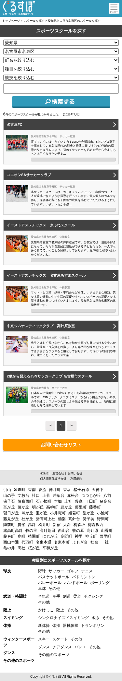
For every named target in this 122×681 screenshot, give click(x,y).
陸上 (60, 610)
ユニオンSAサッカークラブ (29, 175)
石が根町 (43, 501)
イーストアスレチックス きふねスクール (41, 225)
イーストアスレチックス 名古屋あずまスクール (46, 275)
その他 (54, 588)
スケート (60, 639)
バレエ (80, 647)
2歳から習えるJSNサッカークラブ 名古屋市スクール (49, 376)
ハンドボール (76, 582)
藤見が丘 (11, 519)
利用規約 (76, 478)
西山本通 (11, 542)
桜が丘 (34, 548)
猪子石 (9, 501)
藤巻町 (9, 536)
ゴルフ (72, 571)
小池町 (103, 513)
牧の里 (31, 530)
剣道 (67, 596)
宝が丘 (41, 513)
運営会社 (58, 473)
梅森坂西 (95, 524)
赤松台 (73, 495)
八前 (107, 495)
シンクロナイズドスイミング (63, 617)
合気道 (44, 596)
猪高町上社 (45, 519)
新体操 (44, 625)
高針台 (74, 519)
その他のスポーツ (53, 654)
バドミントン (83, 577)
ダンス (44, 647)
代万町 (27, 542)
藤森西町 (25, 501)
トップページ (11, 20)
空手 (56, 596)
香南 (32, 489)
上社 (68, 501)
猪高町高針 (13, 530)
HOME (44, 473)
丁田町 (91, 501)
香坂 (67, 489)
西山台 (64, 530)
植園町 (34, 536)
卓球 (42, 588)
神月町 (55, 489)
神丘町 (91, 536)
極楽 (62, 519)
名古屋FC (14, 124)
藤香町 (95, 507)
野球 (42, 571)
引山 (7, 489)
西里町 (105, 536)
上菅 (46, 495)
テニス (87, 571)
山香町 (107, 530)
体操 (56, 625)
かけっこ (46, 610)
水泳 (95, 617)
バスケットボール (53, 577)
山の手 (9, 495)
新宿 (57, 524)
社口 (36, 495)
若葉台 (58, 495)
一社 (105, 542)
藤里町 (81, 507)
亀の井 (9, 548)
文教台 (23, 495)
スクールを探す (34, 20)
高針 (32, 524)
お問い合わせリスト (61, 444)
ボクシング (93, 596)
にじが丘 (50, 536)
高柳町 (52, 507)
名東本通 (43, 542)
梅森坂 (79, 524)
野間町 (103, 519)
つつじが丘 (91, 495)
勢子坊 (88, 519)
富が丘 (9, 507)
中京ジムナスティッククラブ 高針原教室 (41, 326)
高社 (21, 548)
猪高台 (105, 501)
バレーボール (49, 582)
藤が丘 (23, 507)
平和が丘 (50, 548)
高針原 (92, 530)
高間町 (66, 536)
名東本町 (62, 542)
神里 (79, 536)
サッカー (56, 571)
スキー (44, 639)
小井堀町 (58, 513)
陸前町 (9, 524)
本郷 (58, 501)
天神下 (97, 489)
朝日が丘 (11, 513)
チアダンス (62, 647)
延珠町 (19, 489)
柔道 (77, 596)
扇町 (21, 536)
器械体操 (70, 625)
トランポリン (92, 625)
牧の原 (78, 530)
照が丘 (27, 513)
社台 (94, 542)
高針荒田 (47, 530)
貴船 (21, 524)
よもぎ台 (80, 542)
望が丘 (88, 513)
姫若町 (74, 513)
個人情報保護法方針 (53, 478)
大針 (67, 524)
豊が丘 (66, 507)
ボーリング (100, 582)
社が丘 (27, 519)
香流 (42, 489)
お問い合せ (75, 473)
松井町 (44, 524)
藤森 (79, 501)
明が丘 (38, 507)
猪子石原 (81, 489)
